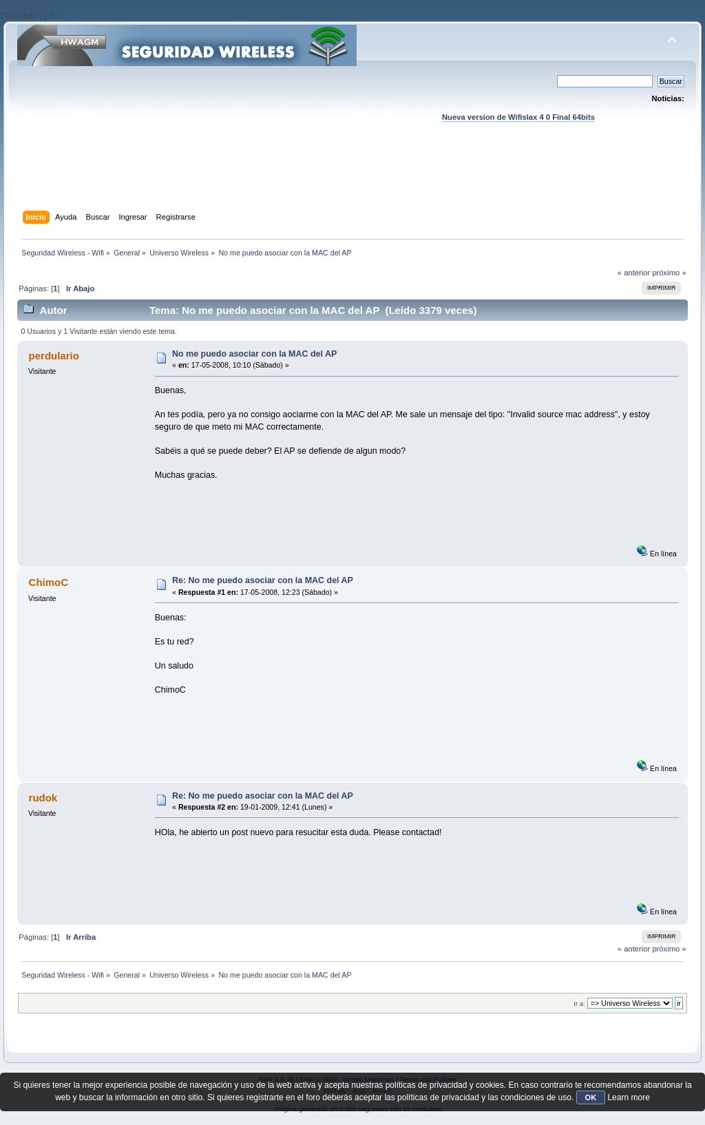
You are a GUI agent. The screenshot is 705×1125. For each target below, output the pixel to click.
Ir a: (579, 1003)
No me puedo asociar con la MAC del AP (254, 354)
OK (591, 1097)
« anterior (634, 273)
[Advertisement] (352, 180)
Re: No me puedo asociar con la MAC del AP (262, 580)
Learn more (628, 1097)
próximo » (669, 273)
